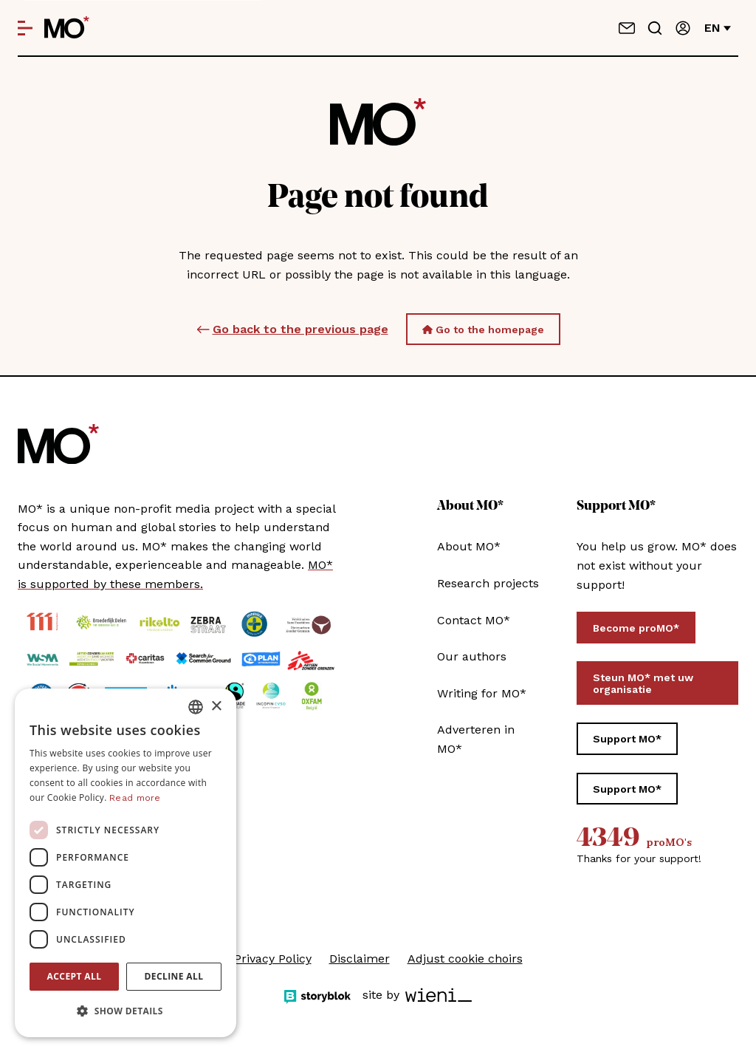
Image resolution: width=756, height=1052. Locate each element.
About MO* (469, 546)
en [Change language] (717, 28)
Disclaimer (359, 959)
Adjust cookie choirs (465, 959)
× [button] (215, 706)
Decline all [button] (174, 976)
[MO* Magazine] (66, 28)
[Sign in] (683, 28)
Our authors (471, 656)
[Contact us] (627, 28)
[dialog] (125, 863)
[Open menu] (25, 28)
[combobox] (195, 707)
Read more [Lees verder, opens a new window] (135, 798)
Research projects (488, 583)
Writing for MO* (481, 693)
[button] (125, 1011)
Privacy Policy (273, 959)
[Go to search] (655, 28)
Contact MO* (473, 620)
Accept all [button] (74, 976)
